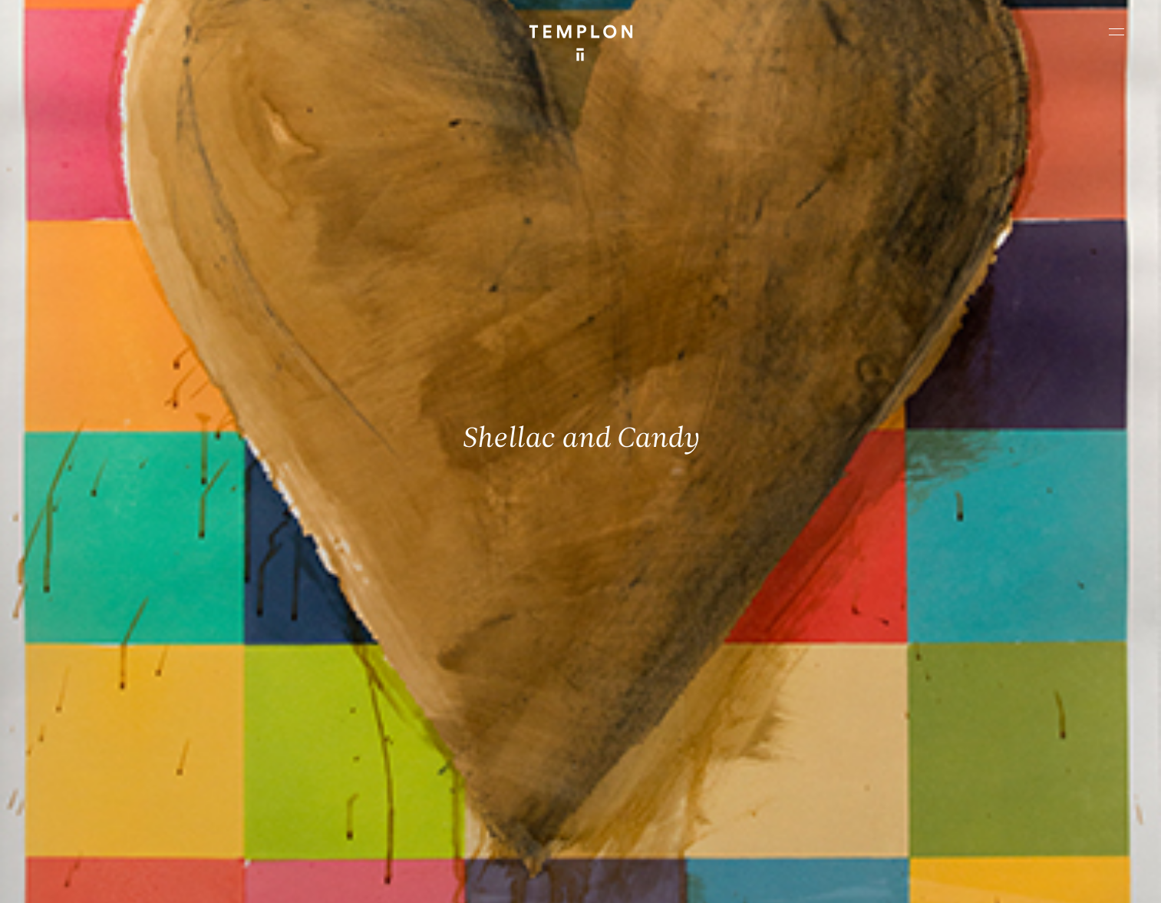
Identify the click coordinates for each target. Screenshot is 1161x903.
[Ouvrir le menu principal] (1116, 31)
